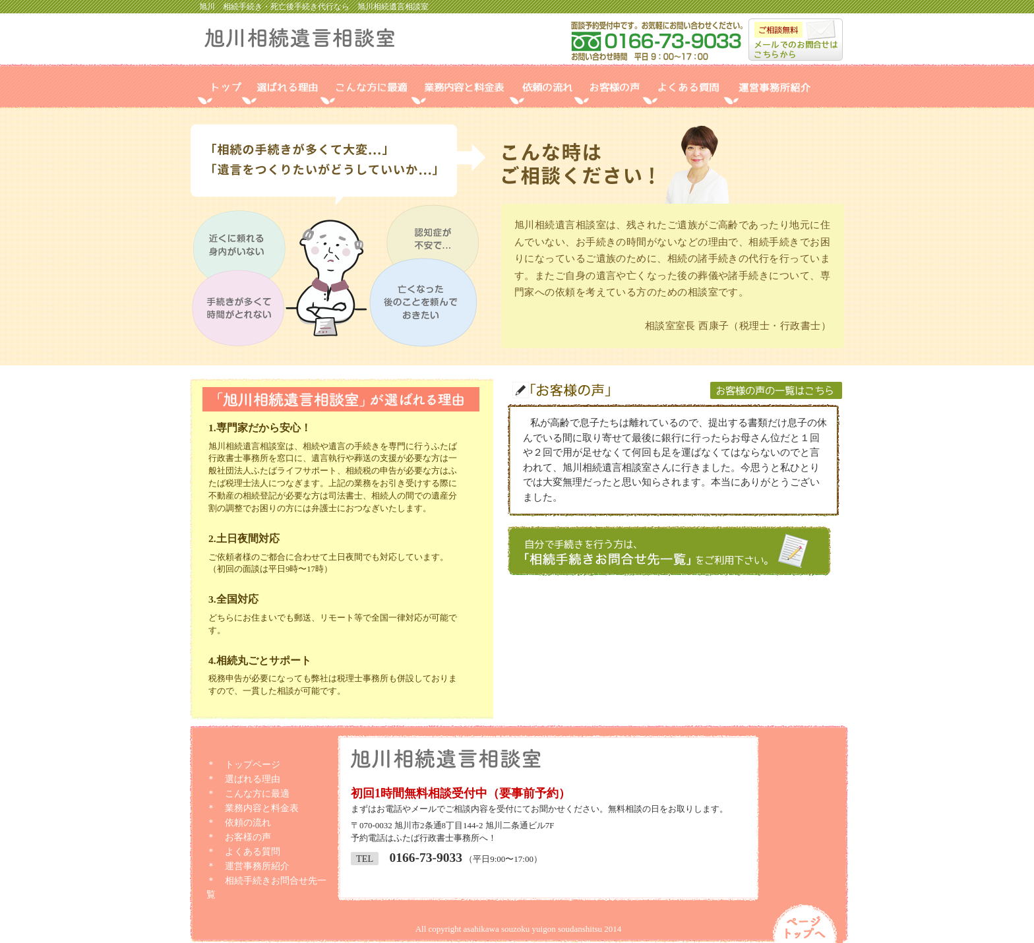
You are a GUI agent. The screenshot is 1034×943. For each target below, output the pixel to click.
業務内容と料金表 (262, 808)
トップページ (252, 765)
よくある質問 (252, 852)
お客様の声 (248, 837)
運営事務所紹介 (257, 866)
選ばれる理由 (252, 779)
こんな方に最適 (257, 794)
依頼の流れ (248, 823)
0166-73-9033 (425, 858)
